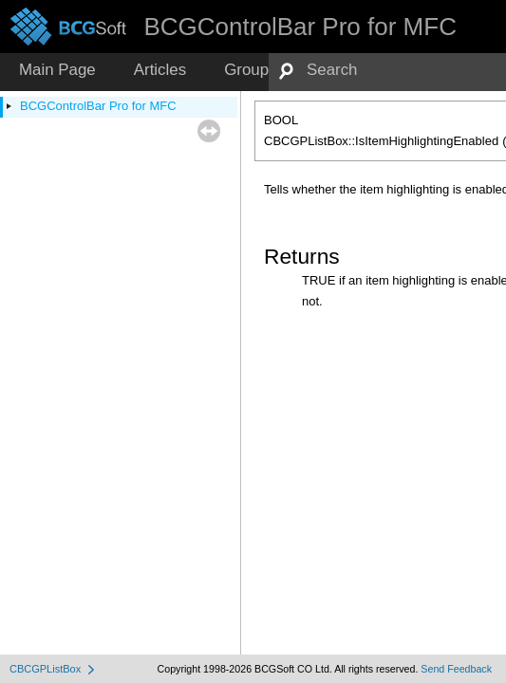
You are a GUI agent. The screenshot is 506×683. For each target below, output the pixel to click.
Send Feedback (456, 668)
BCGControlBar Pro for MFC (98, 106)
